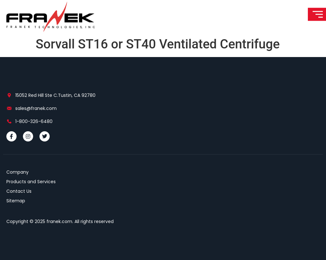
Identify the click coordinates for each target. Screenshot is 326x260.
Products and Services (31, 181)
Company (17, 172)
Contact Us (19, 191)
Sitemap (15, 201)
